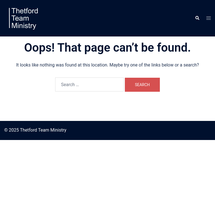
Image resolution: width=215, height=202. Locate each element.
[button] (197, 18)
